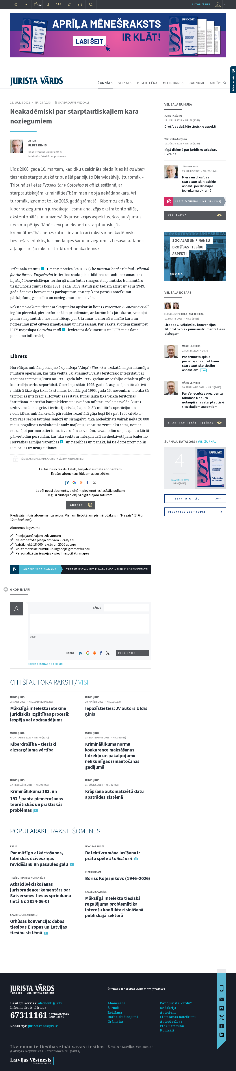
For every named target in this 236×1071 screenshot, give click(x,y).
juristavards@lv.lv (43, 1026)
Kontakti (167, 1030)
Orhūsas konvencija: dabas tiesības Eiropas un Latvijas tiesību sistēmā (38, 927)
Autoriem (168, 1012)
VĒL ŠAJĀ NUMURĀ (178, 104)
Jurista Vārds (173, 115)
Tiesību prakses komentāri (27, 877)
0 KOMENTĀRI (20, 589)
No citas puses (94, 846)
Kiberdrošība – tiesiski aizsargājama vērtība (33, 747)
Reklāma (115, 1012)
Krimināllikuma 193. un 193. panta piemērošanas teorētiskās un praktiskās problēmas (36, 800)
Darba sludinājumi (123, 1017)
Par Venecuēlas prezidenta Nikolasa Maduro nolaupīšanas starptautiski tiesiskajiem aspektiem (203, 400)
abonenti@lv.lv (50, 1003)
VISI (83, 682)
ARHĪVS (216, 83)
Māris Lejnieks (191, 346)
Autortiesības (171, 1021)
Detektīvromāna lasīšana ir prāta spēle (112, 855)
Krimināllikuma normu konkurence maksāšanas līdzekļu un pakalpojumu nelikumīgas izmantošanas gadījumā (112, 755)
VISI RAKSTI (195, 215)
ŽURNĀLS (105, 83)
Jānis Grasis (190, 166)
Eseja (13, 846)
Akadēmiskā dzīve (96, 891)
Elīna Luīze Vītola (176, 314)
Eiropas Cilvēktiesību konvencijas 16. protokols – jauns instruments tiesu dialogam (194, 329)
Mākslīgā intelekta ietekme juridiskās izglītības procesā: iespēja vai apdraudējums (39, 714)
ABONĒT (76, 505)
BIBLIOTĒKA (147, 83)
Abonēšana (117, 1003)
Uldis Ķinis (37, 145)
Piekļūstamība (172, 1026)
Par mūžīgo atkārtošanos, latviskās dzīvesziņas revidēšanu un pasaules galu (39, 858)
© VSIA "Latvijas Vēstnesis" (130, 1047)
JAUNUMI (196, 83)
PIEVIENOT (127, 653)
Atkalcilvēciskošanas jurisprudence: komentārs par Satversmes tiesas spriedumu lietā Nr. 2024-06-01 (40, 892)
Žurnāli (113, 1008)
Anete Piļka (196, 314)
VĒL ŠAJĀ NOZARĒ (177, 292)
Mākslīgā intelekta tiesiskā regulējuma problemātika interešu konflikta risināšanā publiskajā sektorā (114, 906)
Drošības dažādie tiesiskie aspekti (190, 126)
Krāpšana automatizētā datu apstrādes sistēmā (114, 794)
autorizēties (201, 4)
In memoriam (93, 872)
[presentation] (127, 641)
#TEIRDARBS (173, 83)
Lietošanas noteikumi (178, 1017)
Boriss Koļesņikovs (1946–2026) (117, 878)
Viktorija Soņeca (175, 138)
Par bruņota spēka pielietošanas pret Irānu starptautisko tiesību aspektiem (200, 363)
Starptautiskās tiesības (195, 422)
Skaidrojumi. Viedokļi (73, 102)
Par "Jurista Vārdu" (176, 1003)
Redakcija (168, 1008)
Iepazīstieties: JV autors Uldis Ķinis (116, 711)
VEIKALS (125, 83)
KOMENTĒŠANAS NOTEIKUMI (45, 664)
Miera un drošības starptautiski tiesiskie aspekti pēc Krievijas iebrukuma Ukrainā (199, 184)
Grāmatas (116, 1021)
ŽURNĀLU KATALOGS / (190, 441)
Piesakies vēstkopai (195, 511)
